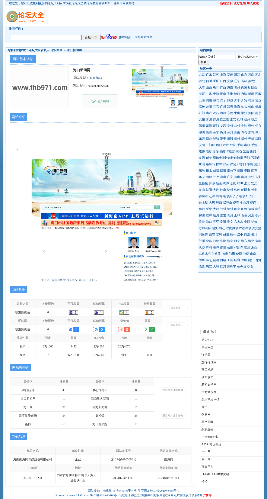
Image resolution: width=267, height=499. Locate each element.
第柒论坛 (207, 339)
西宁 (237, 241)
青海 (216, 93)
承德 (250, 164)
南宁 (258, 209)
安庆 (254, 183)
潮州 (244, 113)
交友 (250, 266)
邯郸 (219, 164)
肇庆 (258, 106)
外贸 (244, 100)
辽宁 (237, 81)
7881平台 (207, 466)
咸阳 (226, 234)
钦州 (258, 215)
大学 (237, 100)
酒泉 (230, 241)
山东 (244, 74)
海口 (209, 221)
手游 (254, 145)
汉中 (240, 234)
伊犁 (239, 253)
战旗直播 (207, 429)
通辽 (222, 228)
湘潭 (216, 247)
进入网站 (103, 101)
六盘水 (238, 221)
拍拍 (204, 481)
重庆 (216, 81)
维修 (202, 151)
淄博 (251, 132)
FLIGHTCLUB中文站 (215, 474)
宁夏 (202, 93)
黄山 (202, 189)
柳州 (202, 215)
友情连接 (118, 490)
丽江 (251, 260)
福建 (230, 74)
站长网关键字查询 (172, 390)
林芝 (209, 260)
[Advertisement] (158, 16)
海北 (251, 241)
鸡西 (219, 202)
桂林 (209, 215)
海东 (244, 241)
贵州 (237, 87)
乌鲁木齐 (205, 253)
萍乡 (212, 183)
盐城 (240, 119)
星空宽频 (207, 422)
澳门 (237, 93)
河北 (202, 81)
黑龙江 (252, 81)
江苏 (216, 74)
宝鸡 (219, 234)
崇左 (223, 215)
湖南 (223, 93)
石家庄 (255, 157)
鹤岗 (253, 202)
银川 (254, 234)
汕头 (244, 106)
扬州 (247, 119)
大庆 (212, 202)
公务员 (241, 266)
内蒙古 (245, 87)
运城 (251, 209)
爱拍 (204, 407)
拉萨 (246, 253)
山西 (209, 87)
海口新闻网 (74, 50)
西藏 (258, 93)
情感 (258, 100)
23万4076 (124, 346)
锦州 (230, 189)
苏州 (216, 119)
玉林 (237, 215)
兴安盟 (256, 228)
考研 (247, 145)
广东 (209, 74)
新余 (219, 183)
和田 (232, 253)
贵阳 (223, 221)
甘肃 (209, 93)
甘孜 (216, 177)
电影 (209, 151)
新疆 (251, 93)
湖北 (258, 74)
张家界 (238, 247)
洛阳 (258, 138)
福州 (202, 125)
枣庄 (258, 132)
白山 (219, 196)
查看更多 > (177, 308)
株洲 (209, 247)
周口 (219, 145)
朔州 (223, 209)
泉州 (230, 125)
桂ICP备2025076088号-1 (164, 490)
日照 (230, 138)
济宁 (223, 138)
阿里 (202, 260)
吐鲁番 (216, 253)
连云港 (224, 119)
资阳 (247, 170)
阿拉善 (203, 234)
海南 (230, 87)
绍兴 (258, 125)
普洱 (258, 260)
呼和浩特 (205, 228)
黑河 (202, 209)
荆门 (253, 151)
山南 (253, 253)
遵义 (230, 221)
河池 (251, 215)
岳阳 (230, 247)
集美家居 (207, 347)
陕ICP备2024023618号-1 (104, 495)
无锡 (202, 119)
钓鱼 (251, 100)
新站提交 (93, 490)
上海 (223, 74)
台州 (230, 132)
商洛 (247, 234)
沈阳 (209, 189)
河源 (223, 113)
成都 (216, 170)
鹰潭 (226, 183)
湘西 (254, 247)
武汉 (226, 145)
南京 (258, 113)
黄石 (239, 151)
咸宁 (209, 157)
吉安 (258, 177)
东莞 (230, 113)
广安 (230, 177)
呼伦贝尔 (232, 228)
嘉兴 (209, 132)
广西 (223, 87)
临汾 (244, 209)
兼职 (209, 106)
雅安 (202, 177)
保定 (233, 164)
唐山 (202, 164)
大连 (216, 189)
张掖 (223, 241)
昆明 (216, 260)
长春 (254, 189)
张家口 (241, 164)
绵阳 (223, 170)
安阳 (202, 145)
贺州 (230, 215)
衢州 (223, 132)
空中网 (205, 451)
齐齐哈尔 (239, 196)
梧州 (216, 215)
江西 (223, 81)
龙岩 (223, 125)
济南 (237, 132)
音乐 (216, 151)
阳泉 (237, 209)
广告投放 (106, 490)
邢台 (226, 164)
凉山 (223, 177)
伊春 (236, 202)
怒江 (209, 266)
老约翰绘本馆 (210, 399)
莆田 (209, 125)
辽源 (212, 196)
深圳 (230, 106)
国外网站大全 (144, 37)
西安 (212, 234)
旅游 (230, 100)
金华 (216, 132)
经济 (233, 145)
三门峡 (210, 145)
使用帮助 (143, 490)
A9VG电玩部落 (211, 444)
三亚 (216, 221)
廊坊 (202, 170)
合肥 (233, 183)
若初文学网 (208, 384)
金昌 (209, 241)
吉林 (244, 81)
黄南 (258, 241)
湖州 (202, 132)
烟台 (209, 138)
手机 (240, 145)
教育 (216, 87)
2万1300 (48, 346)
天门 (247, 157)
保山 (244, 260)
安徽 (230, 81)
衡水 (209, 170)
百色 (244, 215)
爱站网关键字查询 (172, 415)
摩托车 (231, 266)
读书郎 (205, 354)
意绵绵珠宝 (208, 362)
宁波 (244, 125)
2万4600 (99, 346)
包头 (215, 228)
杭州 (237, 125)
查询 (124, 355)
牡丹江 (250, 196)
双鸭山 (227, 202)
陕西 (254, 87)
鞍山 (223, 189)
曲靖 (223, 260)
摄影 (223, 151)
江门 (202, 113)
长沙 (202, 247)
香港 (230, 93)
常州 (209, 119)
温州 (251, 125)
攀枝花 (231, 170)
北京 (202, 74)
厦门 (216, 125)
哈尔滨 (227, 196)
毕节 (254, 221)
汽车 (223, 100)
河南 (251, 74)
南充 (254, 170)
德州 (237, 138)
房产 (209, 113)
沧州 (257, 164)
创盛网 (205, 414)
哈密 (225, 253)
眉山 (237, 177)
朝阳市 (245, 189)
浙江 (237, 74)
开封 (251, 138)
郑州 (244, 138)
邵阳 (223, 247)
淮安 (233, 119)
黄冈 (202, 157)
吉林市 (203, 196)
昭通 (237, 260)
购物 (209, 100)
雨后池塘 (207, 369)
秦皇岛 (210, 164)
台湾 (244, 93)
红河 (223, 266)
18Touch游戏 (209, 436)
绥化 (209, 209)
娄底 (247, 247)
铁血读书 (207, 377)
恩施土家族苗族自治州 (228, 157)
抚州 (251, 177)
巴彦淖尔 (245, 228)
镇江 (254, 119)
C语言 (231, 151)
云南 (202, 100)
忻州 (230, 209)
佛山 (251, 106)
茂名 (216, 113)
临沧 (202, 266)
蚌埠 (240, 183)
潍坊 (216, 138)
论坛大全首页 (38, 50)
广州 (223, 106)
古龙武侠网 (208, 392)
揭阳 (251, 113)
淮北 (247, 183)
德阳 (240, 170)
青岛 (244, 132)
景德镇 (203, 183)
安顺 (247, 221)
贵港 (202, 221)
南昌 (244, 177)
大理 (216, 266)
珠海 (237, 106)
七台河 (244, 202)
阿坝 (209, 177)
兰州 (202, 241)
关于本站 (130, 490)
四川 (209, 81)
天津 (202, 87)
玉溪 (230, 260)
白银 (216, 241)
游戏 (216, 100)
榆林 (233, 234)
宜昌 (246, 151)
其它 (216, 106)
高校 (202, 106)
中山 (237, 113)
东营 (202, 138)
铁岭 (237, 189)
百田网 (205, 459)
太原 (216, 209)
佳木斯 (203, 202)
